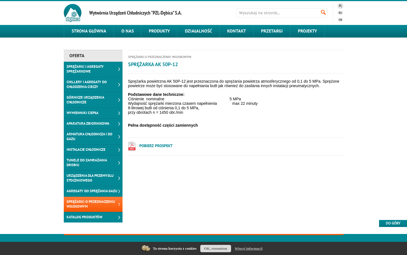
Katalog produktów (84, 217)
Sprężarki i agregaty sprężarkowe (85, 69)
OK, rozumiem (215, 248)
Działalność (198, 31)
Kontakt (236, 31)
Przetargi (272, 31)
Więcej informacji (249, 248)
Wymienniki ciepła (82, 113)
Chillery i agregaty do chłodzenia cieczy (87, 84)
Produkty (159, 31)
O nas (127, 31)
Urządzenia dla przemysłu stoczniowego (90, 178)
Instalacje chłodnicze (86, 149)
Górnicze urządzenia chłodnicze (85, 100)
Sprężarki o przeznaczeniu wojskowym (91, 204)
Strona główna (89, 31)
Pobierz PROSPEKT (156, 145)
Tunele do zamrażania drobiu (87, 162)
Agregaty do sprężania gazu (92, 191)
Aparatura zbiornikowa (88, 123)
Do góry (393, 223)
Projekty (307, 31)
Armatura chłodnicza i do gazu (89, 136)
